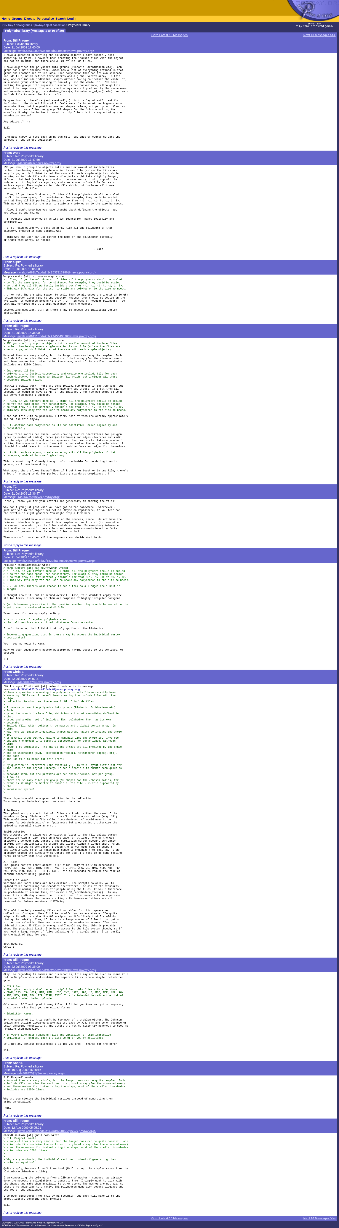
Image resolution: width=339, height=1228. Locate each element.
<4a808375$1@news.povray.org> (41, 1073)
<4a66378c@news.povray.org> (39, 163)
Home (6, 18)
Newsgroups (24, 25)
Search (61, 18)
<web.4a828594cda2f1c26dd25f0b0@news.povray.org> (57, 1131)
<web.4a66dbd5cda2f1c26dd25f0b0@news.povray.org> (57, 970)
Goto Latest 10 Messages (169, 35)
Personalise (45, 18)
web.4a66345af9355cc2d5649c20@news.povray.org (45, 689)
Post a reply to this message (22, 147)
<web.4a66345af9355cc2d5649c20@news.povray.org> (56, 51)
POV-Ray (7, 25)
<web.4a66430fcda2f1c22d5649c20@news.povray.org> (57, 561)
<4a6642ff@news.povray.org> (39, 497)
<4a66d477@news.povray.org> (39, 682)
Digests (29, 18)
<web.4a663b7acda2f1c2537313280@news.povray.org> (57, 272)
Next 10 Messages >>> (319, 35)
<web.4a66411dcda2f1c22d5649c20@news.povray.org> (57, 336)
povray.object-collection (50, 25)
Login (71, 18)
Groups (17, 18)
